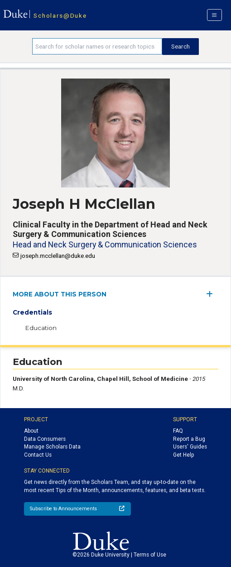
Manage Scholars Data (52, 447)
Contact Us (38, 455)
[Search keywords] (97, 46)
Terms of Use (150, 555)
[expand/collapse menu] (212, 294)
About (31, 431)
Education (41, 327)
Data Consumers (45, 439)
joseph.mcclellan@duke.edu (57, 255)
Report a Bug (189, 439)
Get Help (183, 455)
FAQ (178, 431)
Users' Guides (190, 447)
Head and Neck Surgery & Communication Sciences (105, 244)
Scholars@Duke (60, 15)
